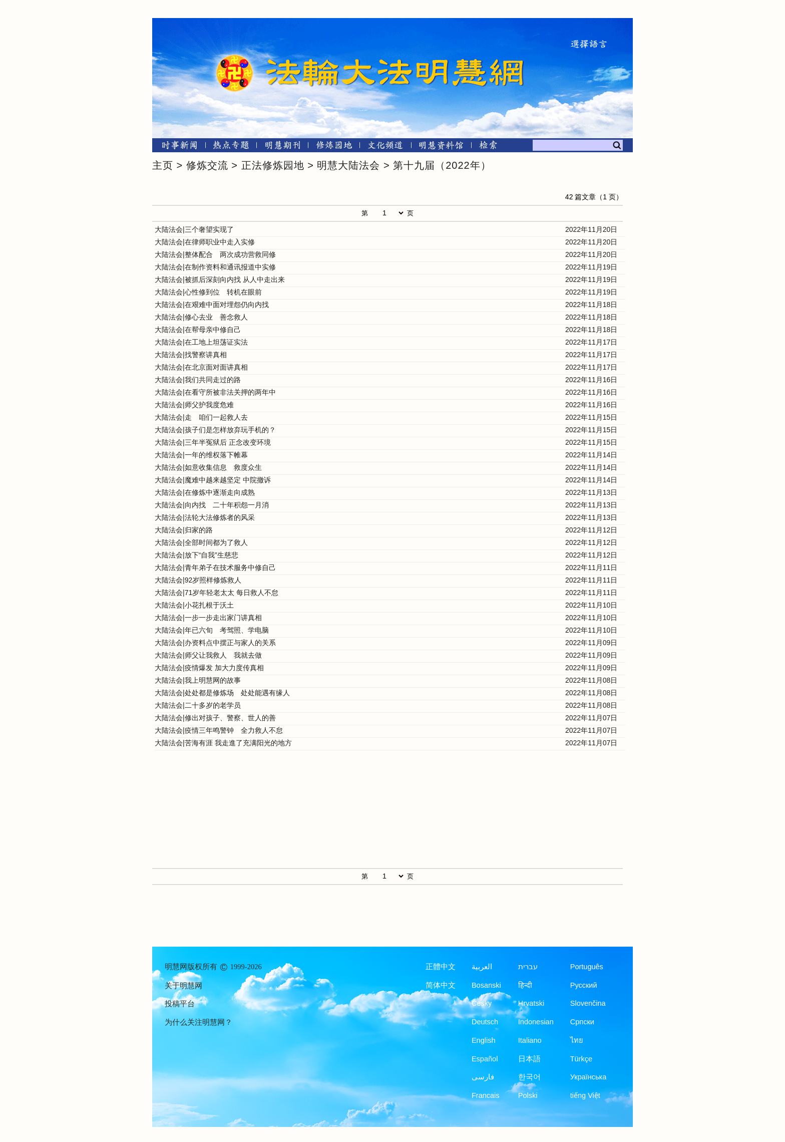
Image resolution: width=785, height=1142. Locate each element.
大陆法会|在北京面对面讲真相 (201, 367)
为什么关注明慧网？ (198, 1022)
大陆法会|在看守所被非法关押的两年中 (215, 392)
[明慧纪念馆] (441, 147)
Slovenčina (588, 1003)
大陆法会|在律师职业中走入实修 (205, 242)
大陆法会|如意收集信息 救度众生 (208, 467)
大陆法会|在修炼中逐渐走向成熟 (205, 492)
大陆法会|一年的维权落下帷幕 (201, 455)
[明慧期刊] (282, 147)
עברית (528, 967)
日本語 (529, 1059)
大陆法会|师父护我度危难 (194, 405)
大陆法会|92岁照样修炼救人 (198, 580)
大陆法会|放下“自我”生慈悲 (196, 555)
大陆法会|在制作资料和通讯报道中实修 (215, 267)
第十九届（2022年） (442, 165)
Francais (486, 1095)
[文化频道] (385, 147)
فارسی (483, 1077)
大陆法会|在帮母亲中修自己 (198, 330)
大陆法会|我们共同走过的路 (198, 380)
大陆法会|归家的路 (184, 530)
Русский (583, 985)
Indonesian (536, 1022)
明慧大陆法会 (348, 165)
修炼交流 (207, 165)
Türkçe (581, 1059)
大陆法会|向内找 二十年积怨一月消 (212, 505)
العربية (482, 967)
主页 (162, 165)
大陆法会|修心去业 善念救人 (201, 317)
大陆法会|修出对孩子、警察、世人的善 (215, 718)
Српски (582, 1022)
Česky (482, 1003)
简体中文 (441, 985)
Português (586, 967)
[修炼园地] (333, 147)
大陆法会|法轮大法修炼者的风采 (205, 517)
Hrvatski (531, 1003)
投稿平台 (180, 1004)
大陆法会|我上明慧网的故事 (198, 680)
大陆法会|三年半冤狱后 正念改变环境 (213, 442)
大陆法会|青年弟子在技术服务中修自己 (215, 567)
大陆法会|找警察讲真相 (191, 355)
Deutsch (485, 1022)
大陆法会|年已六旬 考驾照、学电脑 (212, 630)
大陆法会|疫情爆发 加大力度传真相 (209, 668)
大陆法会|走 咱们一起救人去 (201, 417)
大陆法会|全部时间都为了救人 (201, 542)
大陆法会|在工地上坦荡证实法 (201, 342)
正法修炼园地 (272, 165)
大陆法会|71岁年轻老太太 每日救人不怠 (216, 593)
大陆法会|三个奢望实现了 (194, 229)
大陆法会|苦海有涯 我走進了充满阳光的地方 (223, 743)
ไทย (576, 1040)
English (484, 1040)
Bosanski (486, 985)
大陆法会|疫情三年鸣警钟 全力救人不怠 (219, 730)
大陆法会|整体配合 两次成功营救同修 (215, 254)
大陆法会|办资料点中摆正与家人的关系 (215, 643)
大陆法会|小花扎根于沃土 (194, 605)
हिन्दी (525, 985)
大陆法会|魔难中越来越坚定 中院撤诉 (213, 480)
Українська (588, 1077)
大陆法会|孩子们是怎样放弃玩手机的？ (215, 430)
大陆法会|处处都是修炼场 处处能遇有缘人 (222, 693)
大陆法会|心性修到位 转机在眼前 (208, 292)
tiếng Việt (585, 1095)
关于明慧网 (183, 986)
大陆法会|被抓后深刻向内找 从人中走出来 (220, 279)
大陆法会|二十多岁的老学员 (198, 705)
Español (485, 1059)
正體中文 (441, 967)
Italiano (530, 1040)
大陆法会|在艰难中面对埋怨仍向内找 (212, 305)
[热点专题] (231, 147)
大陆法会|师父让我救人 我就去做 (208, 655)
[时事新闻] (176, 147)
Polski (528, 1095)
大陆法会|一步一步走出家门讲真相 (208, 618)
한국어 (529, 1077)
